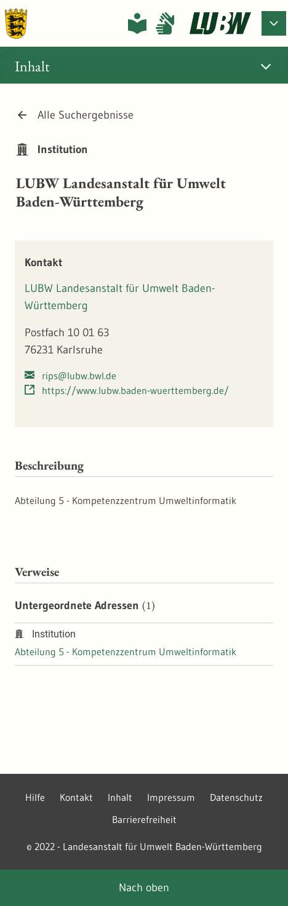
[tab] (144, 66)
